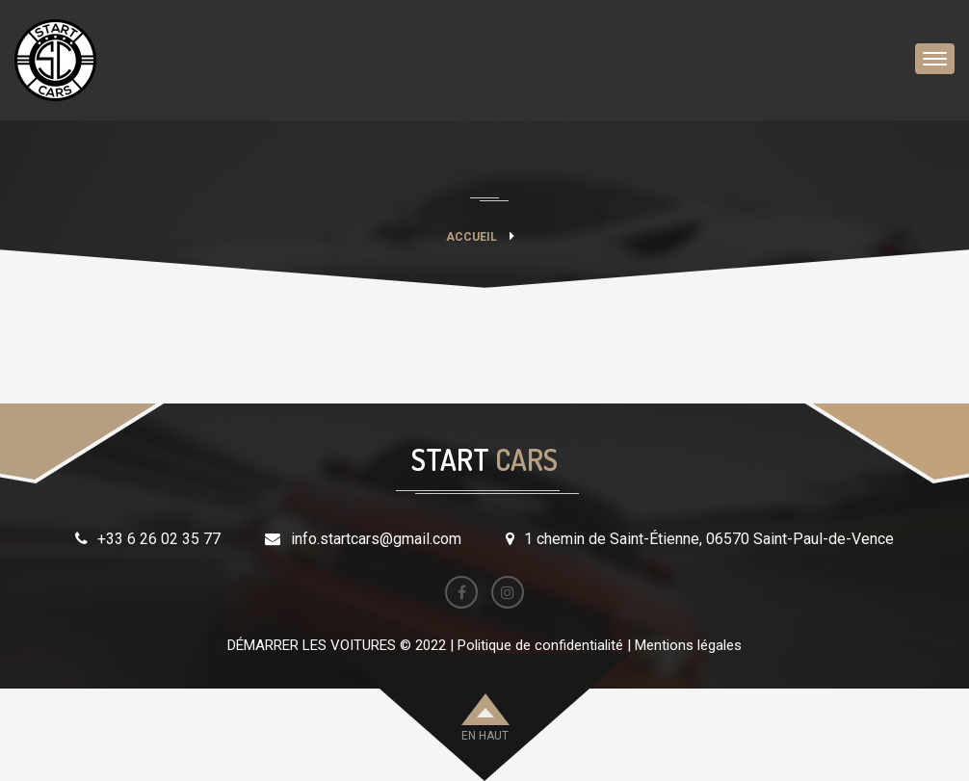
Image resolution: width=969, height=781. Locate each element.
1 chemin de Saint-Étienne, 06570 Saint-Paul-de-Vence (709, 539)
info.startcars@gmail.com (376, 539)
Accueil (471, 237)
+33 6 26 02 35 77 (159, 539)
